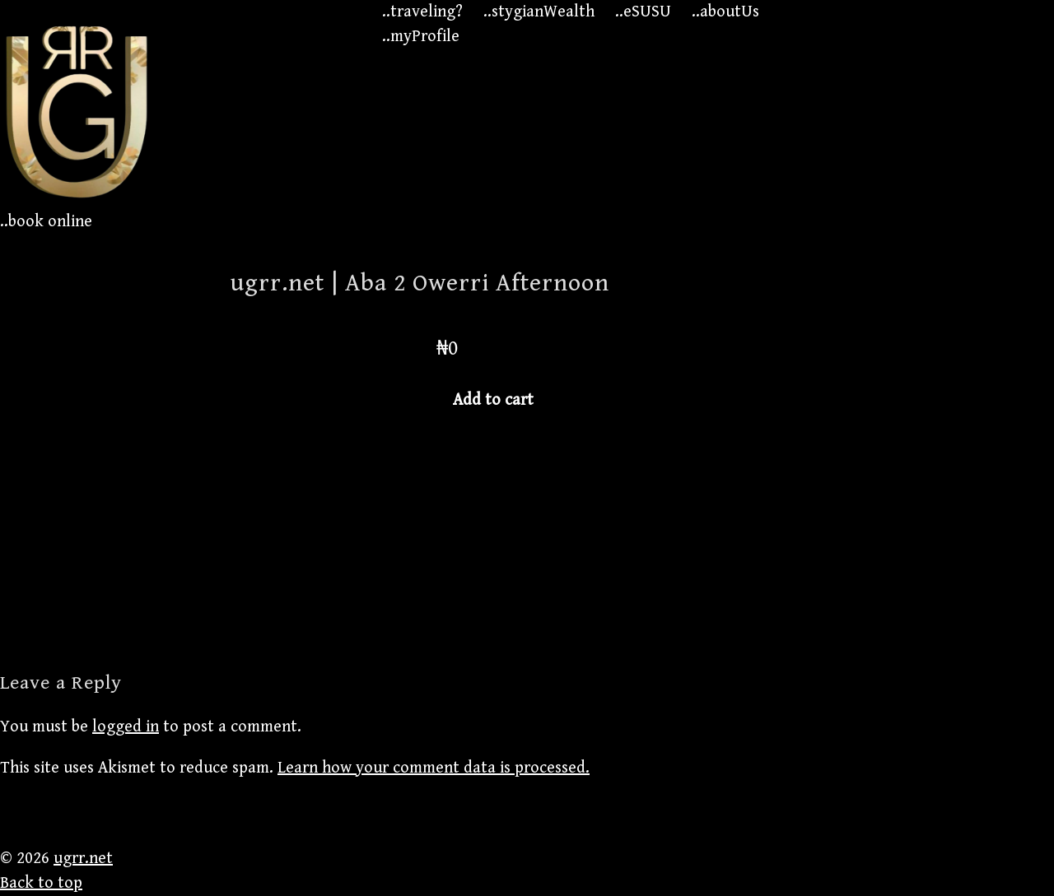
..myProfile (420, 36)
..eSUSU (643, 11)
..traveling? (422, 11)
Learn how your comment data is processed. (433, 768)
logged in (125, 726)
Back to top (41, 883)
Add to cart (493, 400)
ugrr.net (83, 858)
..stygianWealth (539, 11)
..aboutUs (725, 11)
